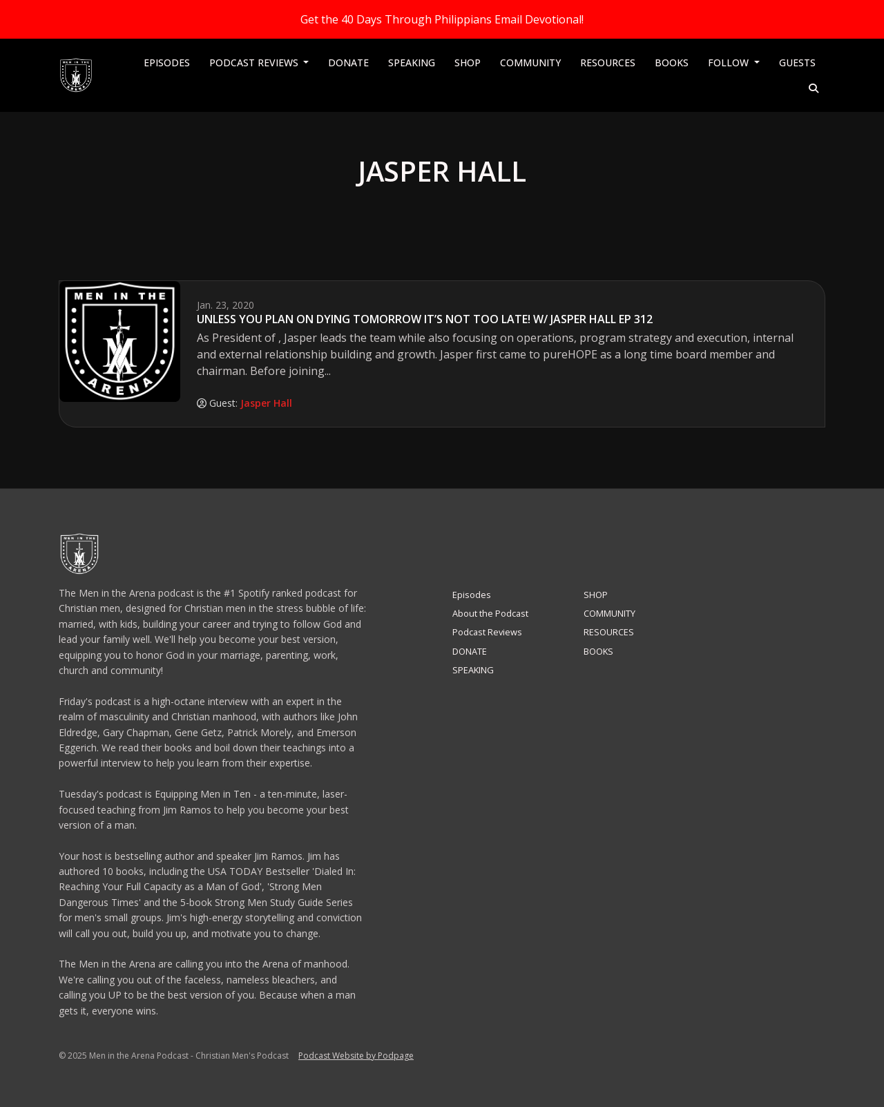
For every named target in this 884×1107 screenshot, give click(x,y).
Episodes (167, 62)
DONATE (348, 62)
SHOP (467, 62)
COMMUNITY (530, 62)
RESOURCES (607, 62)
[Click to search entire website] (814, 88)
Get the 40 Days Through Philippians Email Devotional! (442, 19)
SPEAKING (411, 62)
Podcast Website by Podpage (356, 1055)
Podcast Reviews (255, 62)
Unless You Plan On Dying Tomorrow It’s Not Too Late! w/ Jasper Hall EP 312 (425, 319)
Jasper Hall (266, 403)
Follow (729, 62)
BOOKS (672, 62)
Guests (797, 62)
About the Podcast (490, 613)
